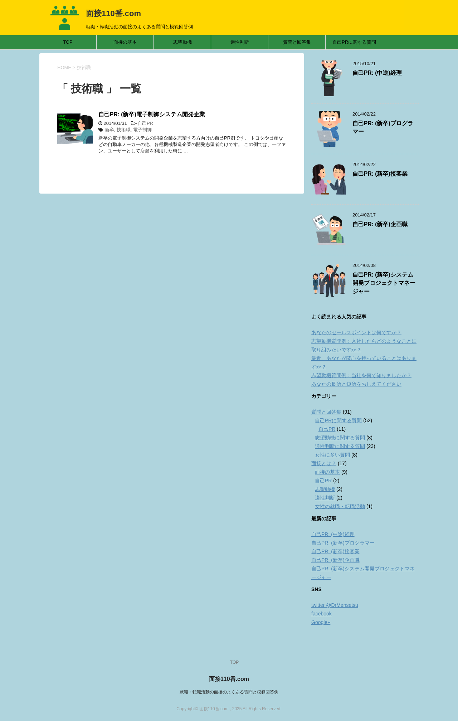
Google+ (320, 622)
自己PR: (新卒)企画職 (380, 224)
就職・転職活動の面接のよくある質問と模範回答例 (229, 692)
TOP (68, 42)
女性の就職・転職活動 (340, 506)
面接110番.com (113, 13)
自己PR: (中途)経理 (377, 73)
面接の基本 (125, 42)
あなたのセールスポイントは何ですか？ (356, 332)
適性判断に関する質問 (340, 446)
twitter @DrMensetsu (334, 605)
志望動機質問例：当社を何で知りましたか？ (361, 375)
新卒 (109, 129)
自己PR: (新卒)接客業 (380, 174)
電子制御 (142, 129)
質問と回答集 (297, 42)
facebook (321, 614)
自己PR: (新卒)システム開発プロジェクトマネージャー (383, 283)
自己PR (145, 123)
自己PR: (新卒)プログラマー (343, 543)
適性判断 (239, 42)
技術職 (124, 129)
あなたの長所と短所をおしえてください (356, 384)
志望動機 (182, 42)
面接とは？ (323, 463)
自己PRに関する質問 (354, 42)
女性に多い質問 (332, 455)
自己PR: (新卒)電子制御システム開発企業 (151, 114)
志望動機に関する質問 (340, 437)
